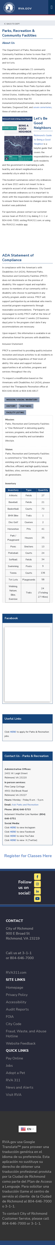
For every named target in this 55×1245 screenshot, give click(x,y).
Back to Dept (12, 24)
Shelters (28, 546)
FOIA (10, 1016)
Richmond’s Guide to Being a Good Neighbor (43, 140)
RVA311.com (16, 972)
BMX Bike (13, 515)
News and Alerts (19, 1087)
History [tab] (11, 406)
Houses (29, 537)
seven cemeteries (42, 107)
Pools (29, 566)
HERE (13, 731)
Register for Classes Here (27, 856)
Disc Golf (13, 522)
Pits (29, 529)
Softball (13, 559)
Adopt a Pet (15, 1073)
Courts (28, 508)
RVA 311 (13, 1080)
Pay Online (14, 1058)
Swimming (13, 566)
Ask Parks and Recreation (25, 804)
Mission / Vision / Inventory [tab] (21, 399)
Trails (29, 515)
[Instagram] (37, 884)
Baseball (13, 502)
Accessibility (16, 1002)
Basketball (13, 508)
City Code (13, 1024)
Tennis (13, 573)
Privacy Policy (17, 994)
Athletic (13, 495)
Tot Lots (13, 579)
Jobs (9, 1065)
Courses (29, 522)
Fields (29, 495)
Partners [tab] (25, 406)
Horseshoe (13, 529)
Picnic (13, 546)
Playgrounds (28, 579)
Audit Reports (17, 1009)
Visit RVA (14, 1094)
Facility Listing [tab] (15, 412)
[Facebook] (37, 876)
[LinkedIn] (37, 891)
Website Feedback (20, 1043)
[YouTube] (37, 898)
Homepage (14, 987)
